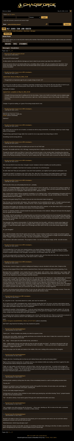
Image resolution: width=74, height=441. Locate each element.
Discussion (7, 53)
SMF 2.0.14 (29, 435)
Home (4, 29)
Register (28, 29)
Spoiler (5, 115)
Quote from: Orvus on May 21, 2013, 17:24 (15, 76)
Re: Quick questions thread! (17, 53)
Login (22, 29)
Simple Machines (43, 435)
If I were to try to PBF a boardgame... (22, 296)
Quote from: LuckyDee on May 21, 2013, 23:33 (16, 92)
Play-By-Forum (8, 72)
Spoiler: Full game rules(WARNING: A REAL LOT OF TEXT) (19, 321)
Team (18, 29)
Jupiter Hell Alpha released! (14, 24)
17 (12, 50)
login (8, 14)
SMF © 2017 (36, 435)
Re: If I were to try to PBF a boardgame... (22, 72)
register (13, 14)
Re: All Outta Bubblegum (19, 329)
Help (8, 29)
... (10, 50)
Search (13, 29)
